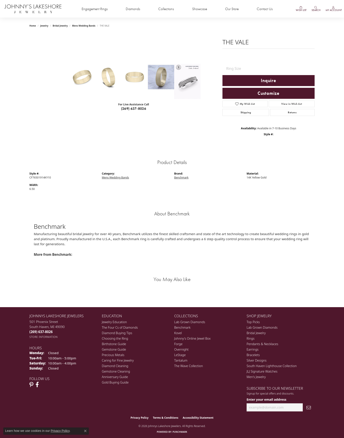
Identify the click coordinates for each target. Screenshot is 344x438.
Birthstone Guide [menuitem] (114, 344)
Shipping (245, 112)
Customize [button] (269, 93)
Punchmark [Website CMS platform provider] (180, 431)
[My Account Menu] (333, 8)
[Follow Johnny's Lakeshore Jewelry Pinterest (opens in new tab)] (31, 384)
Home (32, 25)
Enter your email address (266, 399)
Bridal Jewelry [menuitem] (256, 333)
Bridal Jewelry (60, 25)
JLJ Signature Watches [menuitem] (262, 371)
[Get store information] (43, 337)
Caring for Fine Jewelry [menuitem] (118, 360)
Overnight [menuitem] (181, 349)
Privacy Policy (140, 418)
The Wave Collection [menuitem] (188, 366)
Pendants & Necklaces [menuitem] (262, 344)
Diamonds (133, 9)
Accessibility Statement (198, 418)
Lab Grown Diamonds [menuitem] (189, 322)
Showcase (199, 9)
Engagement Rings (95, 9)
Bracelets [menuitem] (253, 355)
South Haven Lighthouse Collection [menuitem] (272, 366)
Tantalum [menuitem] (180, 360)
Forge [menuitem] (178, 344)
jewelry (44, 25)
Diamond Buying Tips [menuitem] (117, 333)
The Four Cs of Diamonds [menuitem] (120, 327)
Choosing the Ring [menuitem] (115, 338)
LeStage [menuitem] (180, 355)
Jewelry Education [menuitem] (114, 322)
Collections (166, 9)
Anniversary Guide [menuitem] (115, 377)
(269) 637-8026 (133, 108)
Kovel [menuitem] (178, 333)
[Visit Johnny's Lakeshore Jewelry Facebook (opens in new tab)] (37, 384)
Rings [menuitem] (250, 338)
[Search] (316, 8)
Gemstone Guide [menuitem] (114, 349)
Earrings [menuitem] (252, 349)
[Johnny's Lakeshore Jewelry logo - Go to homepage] (33, 9)
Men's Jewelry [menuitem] (256, 377)
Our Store (232, 9)
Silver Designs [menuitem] (257, 360)
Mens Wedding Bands (83, 25)
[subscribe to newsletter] (309, 407)
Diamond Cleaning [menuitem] (115, 366)
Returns (292, 112)
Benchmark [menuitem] (182, 327)
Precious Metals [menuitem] (113, 355)
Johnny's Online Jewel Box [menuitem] (192, 338)
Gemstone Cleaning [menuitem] (116, 371)
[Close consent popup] (85, 431)
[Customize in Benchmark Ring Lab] (187, 81)
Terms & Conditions (165, 418)
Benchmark (181, 177)
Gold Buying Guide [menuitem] (115, 382)
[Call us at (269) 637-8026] (41, 332)
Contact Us (265, 9)
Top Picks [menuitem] (253, 322)
